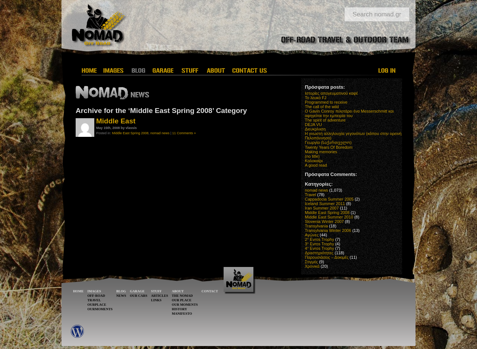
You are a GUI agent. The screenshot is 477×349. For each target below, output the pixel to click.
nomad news (160, 133)
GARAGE (137, 291)
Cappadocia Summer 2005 (329, 199)
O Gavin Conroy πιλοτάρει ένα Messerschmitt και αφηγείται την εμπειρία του (349, 113)
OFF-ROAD (96, 296)
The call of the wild (322, 106)
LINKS (156, 300)
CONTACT (210, 291)
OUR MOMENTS (185, 304)
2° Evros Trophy (319, 239)
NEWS (121, 296)
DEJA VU (313, 124)
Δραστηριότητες (319, 253)
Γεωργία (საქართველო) (328, 142)
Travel (310, 194)
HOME (78, 291)
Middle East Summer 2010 (329, 217)
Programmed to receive (326, 102)
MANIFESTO (182, 313)
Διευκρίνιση (315, 129)
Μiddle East (116, 121)
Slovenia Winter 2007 (324, 221)
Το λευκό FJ (315, 97)
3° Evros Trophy (319, 244)
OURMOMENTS (100, 309)
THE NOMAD (182, 296)
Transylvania (316, 226)
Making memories (321, 152)
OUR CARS (139, 296)
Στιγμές (311, 262)
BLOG (121, 291)
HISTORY (179, 309)
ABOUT (178, 291)
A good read (316, 165)
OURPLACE (97, 304)
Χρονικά (312, 266)
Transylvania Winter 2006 (328, 230)
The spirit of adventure (325, 120)
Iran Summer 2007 (322, 208)
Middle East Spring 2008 (130, 133)
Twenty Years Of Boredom (329, 147)
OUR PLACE (182, 300)
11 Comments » (184, 133)
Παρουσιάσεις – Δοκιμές (326, 257)
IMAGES (94, 291)
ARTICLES (159, 296)
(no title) (312, 156)
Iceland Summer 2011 (325, 203)
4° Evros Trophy (319, 248)
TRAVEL (94, 300)
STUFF (156, 291)
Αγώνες (312, 235)
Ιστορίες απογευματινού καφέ (331, 93)
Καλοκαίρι (314, 160)
